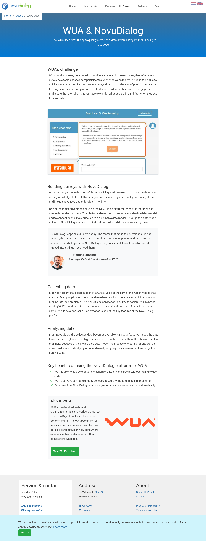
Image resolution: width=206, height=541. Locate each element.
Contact (140, 496)
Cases (124, 6)
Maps (99, 492)
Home (70, 6)
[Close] (24, 532)
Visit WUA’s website (65, 451)
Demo (156, 6)
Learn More (60, 527)
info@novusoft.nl (32, 510)
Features (108, 6)
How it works (88, 6)
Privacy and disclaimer (148, 505)
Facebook (85, 505)
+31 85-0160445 (31, 505)
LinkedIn (85, 510)
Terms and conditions (147, 510)
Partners (140, 6)
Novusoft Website (145, 492)
